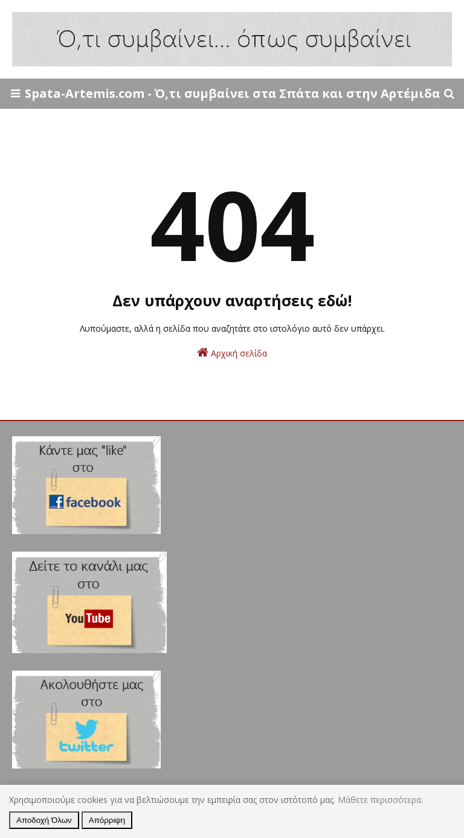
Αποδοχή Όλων (44, 820)
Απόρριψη (107, 820)
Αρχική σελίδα (232, 352)
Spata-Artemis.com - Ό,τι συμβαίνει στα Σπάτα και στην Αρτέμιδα (232, 93)
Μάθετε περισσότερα (379, 799)
